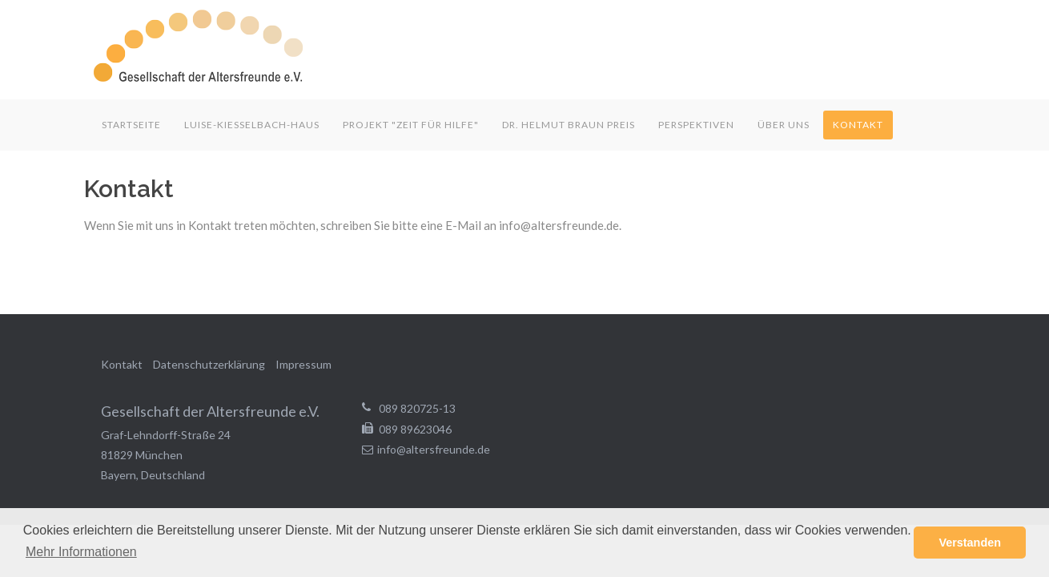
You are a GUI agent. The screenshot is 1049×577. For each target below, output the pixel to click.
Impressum (303, 364)
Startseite (131, 125)
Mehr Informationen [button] (81, 552)
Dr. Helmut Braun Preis (568, 125)
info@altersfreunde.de (433, 449)
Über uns (784, 125)
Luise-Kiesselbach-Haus (252, 125)
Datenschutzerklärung (209, 364)
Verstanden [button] (969, 542)
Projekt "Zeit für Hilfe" (411, 125)
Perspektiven (696, 125)
